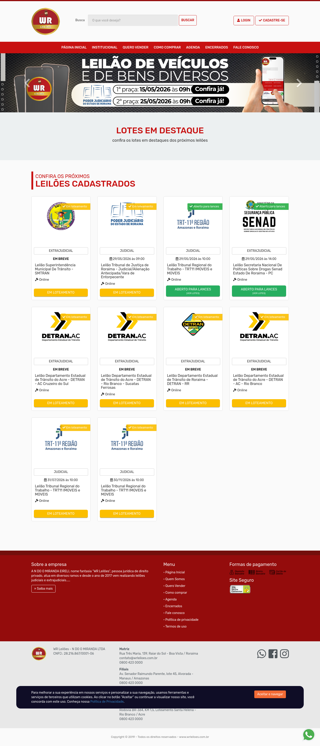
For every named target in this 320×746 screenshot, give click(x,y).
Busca (80, 20)
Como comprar (167, 47)
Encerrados (216, 47)
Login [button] (243, 20)
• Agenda (170, 599)
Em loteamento (61, 292)
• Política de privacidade (181, 620)
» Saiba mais (43, 589)
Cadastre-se (272, 20)
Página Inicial (74, 47)
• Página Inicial (174, 572)
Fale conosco (246, 47)
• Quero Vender (174, 586)
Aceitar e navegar (270, 694)
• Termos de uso (175, 626)
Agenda (193, 47)
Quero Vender (135, 47)
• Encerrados (173, 606)
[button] (24, 82)
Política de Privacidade (107, 702)
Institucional (104, 47)
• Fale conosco (174, 613)
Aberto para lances (193, 291)
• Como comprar (175, 593)
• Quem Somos (174, 579)
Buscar (187, 20)
